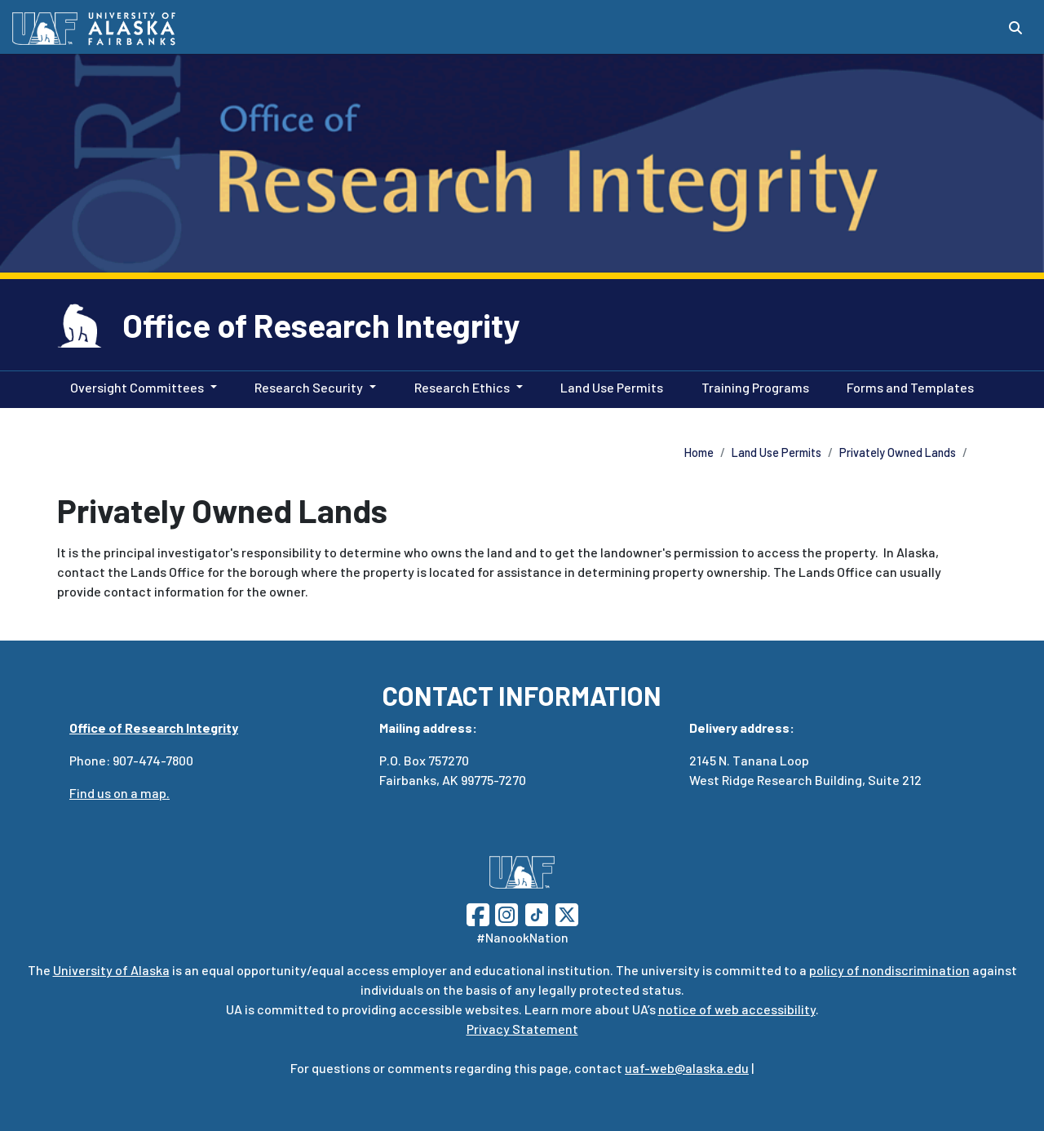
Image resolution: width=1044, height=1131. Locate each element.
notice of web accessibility (737, 1009)
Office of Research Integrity (321, 324)
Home (699, 452)
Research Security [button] (308, 387)
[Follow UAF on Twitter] (566, 912)
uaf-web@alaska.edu (687, 1068)
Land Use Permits (608, 386)
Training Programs (752, 386)
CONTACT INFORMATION (522, 695)
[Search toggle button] (1015, 27)
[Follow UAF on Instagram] (505, 912)
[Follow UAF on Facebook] (478, 912)
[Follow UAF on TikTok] (536, 912)
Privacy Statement (522, 1028)
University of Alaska (111, 970)
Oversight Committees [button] (137, 387)
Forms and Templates (907, 386)
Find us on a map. (119, 793)
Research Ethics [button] (462, 387)
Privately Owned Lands (897, 452)
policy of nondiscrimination (889, 970)
